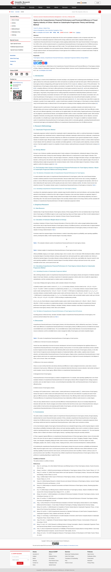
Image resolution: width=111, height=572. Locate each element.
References (36, 463)
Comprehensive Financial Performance (54, 57)
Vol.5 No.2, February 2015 (68, 16)
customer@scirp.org (18, 82)
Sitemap (35, 560)
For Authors (51, 558)
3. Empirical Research (41, 204)
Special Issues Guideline (16, 50)
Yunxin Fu (35, 28)
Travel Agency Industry (38, 57)
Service (67, 552)
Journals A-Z (36, 554)
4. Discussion (38, 320)
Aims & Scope (15, 20)
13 (35, 146)
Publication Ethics (91, 556)
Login (97, 2)
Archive (14, 26)
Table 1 (94, 185)
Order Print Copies (69, 556)
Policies (90, 552)
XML (58, 32)
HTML (54, 32)
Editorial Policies (53, 556)
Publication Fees (16, 32)
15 (34, 524)
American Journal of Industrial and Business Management (47, 16)
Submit (74, 7)
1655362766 (16, 88)
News (48, 7)
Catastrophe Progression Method (72, 57)
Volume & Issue (69, 562)
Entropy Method (84, 57)
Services (65, 7)
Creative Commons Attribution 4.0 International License (67, 545)
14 (53, 164)
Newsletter (13, 55)
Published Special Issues (16, 46)
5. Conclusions (38, 412)
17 (80, 391)
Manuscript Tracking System (72, 554)
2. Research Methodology (42, 126)
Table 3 (56, 316)
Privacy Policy (90, 562)
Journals (31, 7)
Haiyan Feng (46, 28)
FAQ (11, 64)
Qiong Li (41, 28)
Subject (34, 556)
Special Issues (52, 565)
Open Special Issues (15, 43)
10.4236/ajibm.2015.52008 (42, 32)
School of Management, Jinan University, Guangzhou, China (47, 30)
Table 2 (54, 229)
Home (14, 7)
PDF (51, 32)
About (56, 7)
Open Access (90, 554)
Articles (22, 7)
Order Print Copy (14, 58)
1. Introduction (38, 76)
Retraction (89, 560)
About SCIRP (53, 552)
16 (56, 164)
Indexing (14, 35)
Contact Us (13, 61)
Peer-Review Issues (54, 560)
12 (88, 430)
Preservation (90, 558)
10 (96, 103)
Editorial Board (15, 29)
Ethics (50, 554)
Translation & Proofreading (71, 558)
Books (40, 7)
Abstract (35, 35)
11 (98, 144)
